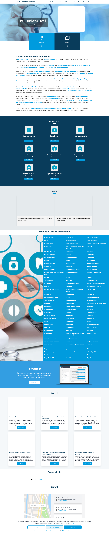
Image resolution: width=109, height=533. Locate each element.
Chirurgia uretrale (92, 300)
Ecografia (89, 277)
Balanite (89, 321)
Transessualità (91, 260)
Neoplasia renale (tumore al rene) (96, 283)
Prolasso (89, 344)
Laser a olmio (90, 257)
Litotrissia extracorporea (51, 297)
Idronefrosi (90, 338)
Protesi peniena (91, 312)
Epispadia (68, 349)
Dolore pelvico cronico (50, 338)
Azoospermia (69, 355)
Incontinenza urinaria (71, 240)
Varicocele (90, 251)
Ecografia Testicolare (92, 341)
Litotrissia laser (91, 289)
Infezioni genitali (91, 352)
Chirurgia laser (70, 327)
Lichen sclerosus (48, 324)
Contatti (90, 1)
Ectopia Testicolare (92, 266)
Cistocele (68, 254)
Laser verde (69, 330)
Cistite (46, 321)
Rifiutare (36, 527)
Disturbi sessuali (48, 243)
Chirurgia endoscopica (72, 272)
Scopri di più (29, 141)
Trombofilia (90, 330)
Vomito (68, 297)
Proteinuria (69, 286)
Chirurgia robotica (92, 280)
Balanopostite (48, 344)
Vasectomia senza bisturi (94, 272)
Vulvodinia (68, 358)
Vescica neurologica (49, 352)
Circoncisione (69, 251)
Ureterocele (69, 341)
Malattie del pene (91, 333)
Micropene (90, 309)
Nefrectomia (90, 294)
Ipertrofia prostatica (49, 251)
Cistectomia (47, 294)
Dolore (89, 355)
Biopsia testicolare (71, 309)
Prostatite (89, 246)
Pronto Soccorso (48, 330)
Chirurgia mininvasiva (71, 338)
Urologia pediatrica (49, 263)
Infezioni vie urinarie (49, 257)
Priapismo (90, 315)
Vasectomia (47, 266)
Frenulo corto (48, 246)
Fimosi (46, 240)
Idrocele (68, 277)
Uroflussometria (70, 321)
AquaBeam (90, 358)
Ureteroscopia (48, 333)
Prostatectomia (70, 294)
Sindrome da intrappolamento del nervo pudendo (75, 345)
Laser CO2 (47, 327)
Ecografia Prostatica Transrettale (53, 358)
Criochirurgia (47, 312)
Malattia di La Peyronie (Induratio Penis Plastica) (75, 334)
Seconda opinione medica (73, 306)
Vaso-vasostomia (49, 300)
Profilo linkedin (38, 479)
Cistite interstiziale (49, 254)
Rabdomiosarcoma (92, 349)
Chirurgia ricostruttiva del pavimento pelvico (54, 273)
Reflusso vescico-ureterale (51, 341)
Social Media (81, 1)
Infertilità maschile (71, 300)
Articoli (73, 1)
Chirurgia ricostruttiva (93, 324)
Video (66, 1)
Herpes (68, 260)
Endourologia (47, 306)
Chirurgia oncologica (71, 257)
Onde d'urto (90, 306)
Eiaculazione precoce (93, 263)
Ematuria (46, 286)
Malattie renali (48, 355)
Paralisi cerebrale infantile (94, 286)
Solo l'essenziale (54, 527)
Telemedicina (69, 324)
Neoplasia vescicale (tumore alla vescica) (74, 290)
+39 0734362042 (62, 510)
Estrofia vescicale (70, 352)
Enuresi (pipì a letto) (49, 269)
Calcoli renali (69, 237)
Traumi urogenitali (92, 269)
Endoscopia (69, 280)
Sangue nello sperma (50, 318)
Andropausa (47, 283)
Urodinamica (90, 254)
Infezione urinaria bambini (51, 289)
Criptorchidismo (48, 309)
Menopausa (69, 266)
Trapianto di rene (70, 263)
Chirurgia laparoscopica (72, 283)
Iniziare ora (34, 382)
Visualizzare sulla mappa (37, 505)
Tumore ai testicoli (92, 327)
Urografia (68, 312)
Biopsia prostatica (49, 237)
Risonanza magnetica (93, 297)
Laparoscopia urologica (72, 243)
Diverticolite (90, 318)
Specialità (59, 1)
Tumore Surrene (48, 280)
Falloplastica (69, 315)
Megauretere (47, 349)
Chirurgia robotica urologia (73, 269)
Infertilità (46, 277)
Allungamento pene (49, 315)
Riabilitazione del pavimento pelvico (97, 303)
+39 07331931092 (62, 500)
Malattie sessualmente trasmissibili (96, 243)
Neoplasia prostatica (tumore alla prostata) (75, 247)
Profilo (51, 1)
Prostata (46, 260)
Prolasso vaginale (92, 240)
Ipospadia (47, 303)
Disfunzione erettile (92, 237)
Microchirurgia (70, 303)
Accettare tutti (72, 527)
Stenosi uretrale (70, 318)
